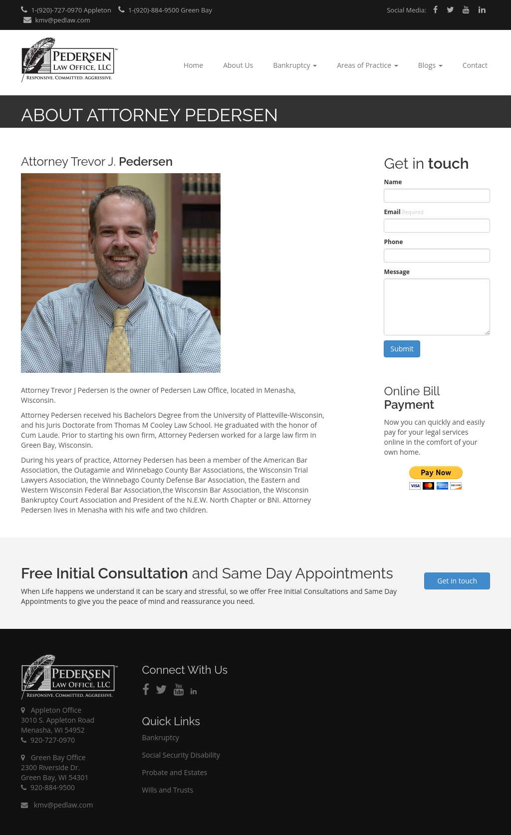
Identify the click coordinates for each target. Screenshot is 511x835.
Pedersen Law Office (69, 60)
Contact (475, 65)
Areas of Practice (367, 65)
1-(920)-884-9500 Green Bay (165, 9)
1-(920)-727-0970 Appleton (66, 9)
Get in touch (457, 580)
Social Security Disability (181, 755)
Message (396, 272)
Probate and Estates (175, 772)
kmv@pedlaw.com (56, 19)
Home (194, 65)
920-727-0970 (48, 740)
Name (393, 182)
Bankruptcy (295, 65)
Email (403, 212)
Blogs (430, 65)
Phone (393, 242)
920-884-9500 (48, 787)
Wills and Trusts (168, 790)
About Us (238, 65)
